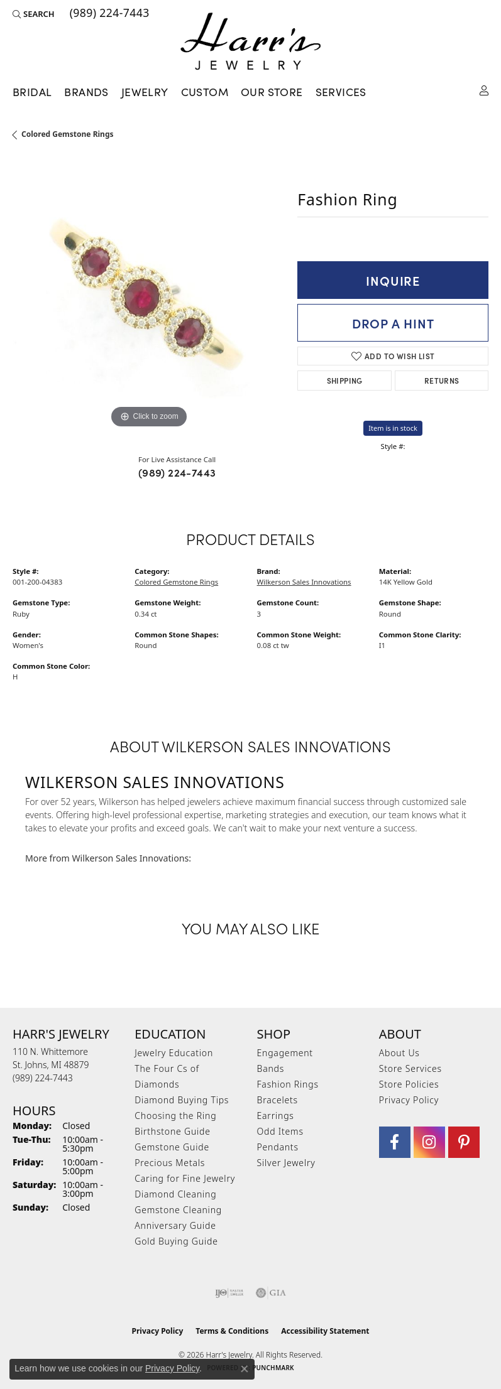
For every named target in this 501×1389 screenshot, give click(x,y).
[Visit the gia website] (271, 1293)
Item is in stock (392, 428)
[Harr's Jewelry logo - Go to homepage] (250, 41)
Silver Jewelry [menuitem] (286, 1163)
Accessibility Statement (325, 1331)
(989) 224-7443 (177, 472)
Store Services (410, 1068)
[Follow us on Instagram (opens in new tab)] (429, 1142)
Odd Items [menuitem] (280, 1131)
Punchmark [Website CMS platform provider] (273, 1367)
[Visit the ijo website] (229, 1293)
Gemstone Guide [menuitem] (172, 1147)
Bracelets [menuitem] (277, 1100)
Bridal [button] (32, 91)
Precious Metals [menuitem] (170, 1163)
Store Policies (409, 1084)
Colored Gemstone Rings (67, 134)
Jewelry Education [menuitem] (174, 1053)
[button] (34, 13)
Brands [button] (86, 91)
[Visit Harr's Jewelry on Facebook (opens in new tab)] (394, 1142)
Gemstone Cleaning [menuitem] (178, 1210)
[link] (108, 13)
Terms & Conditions (231, 1331)
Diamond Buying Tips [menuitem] (182, 1100)
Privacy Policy (409, 1100)
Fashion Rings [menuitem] (288, 1084)
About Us (399, 1053)
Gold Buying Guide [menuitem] (176, 1241)
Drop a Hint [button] (393, 323)
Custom (204, 91)
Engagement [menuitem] (285, 1053)
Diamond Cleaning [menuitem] (175, 1194)
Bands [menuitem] (271, 1068)
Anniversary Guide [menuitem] (175, 1225)
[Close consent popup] (244, 1369)
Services (341, 91)
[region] (149, 295)
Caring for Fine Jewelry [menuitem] (185, 1178)
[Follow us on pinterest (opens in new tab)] (464, 1142)
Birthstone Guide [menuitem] (173, 1131)
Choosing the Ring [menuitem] (175, 1115)
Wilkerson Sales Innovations (304, 581)
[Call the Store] (43, 1078)
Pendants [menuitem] (278, 1147)
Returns (442, 380)
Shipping (345, 380)
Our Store (272, 91)
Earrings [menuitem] (275, 1115)
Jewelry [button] (144, 91)
